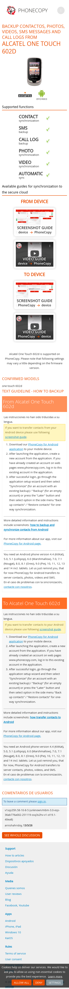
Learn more (55, 976)
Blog (8, 899)
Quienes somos (15, 888)
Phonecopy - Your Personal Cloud (27, 10)
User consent (13, 959)
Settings (55, 982)
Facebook (11, 905)
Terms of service (15, 953)
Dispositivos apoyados (19, 861)
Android (10, 921)
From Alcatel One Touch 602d (34, 222)
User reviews (13, 894)
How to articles (14, 855)
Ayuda (9, 872)
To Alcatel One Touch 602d (34, 295)
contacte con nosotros (18, 587)
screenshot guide (15, 437)
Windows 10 (13, 932)
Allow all (21, 982)
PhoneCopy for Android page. (22, 543)
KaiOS (9, 938)
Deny (38, 982)
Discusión (11, 867)
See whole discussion (22, 835)
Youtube (24, 905)
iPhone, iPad (13, 926)
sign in (42, 801)
